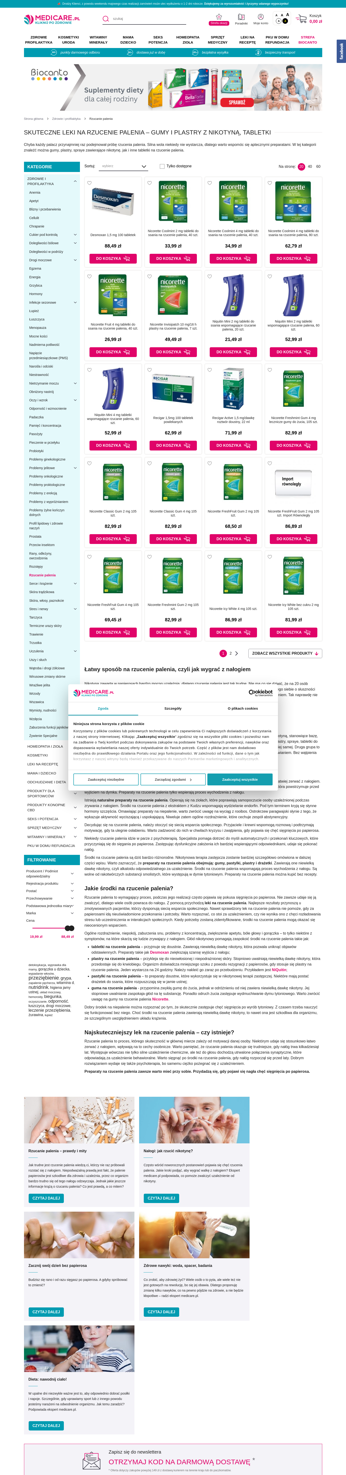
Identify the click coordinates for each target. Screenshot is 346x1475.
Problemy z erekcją (43, 493)
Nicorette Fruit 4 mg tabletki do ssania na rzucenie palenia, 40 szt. (113, 326)
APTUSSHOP (173, 1469)
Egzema (35, 268)
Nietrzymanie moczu (54, 383)
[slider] (67, 928)
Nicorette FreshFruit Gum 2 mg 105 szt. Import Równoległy (293, 513)
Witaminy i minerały (53, 836)
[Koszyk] (301, 18)
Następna (236, 653)
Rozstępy (36, 566)
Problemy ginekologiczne (47, 459)
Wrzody (34, 693)
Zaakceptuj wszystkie (240, 779)
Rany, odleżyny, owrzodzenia (40, 556)
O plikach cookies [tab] (243, 708)
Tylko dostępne (179, 166)
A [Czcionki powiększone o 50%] (282, 15)
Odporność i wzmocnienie (47, 408)
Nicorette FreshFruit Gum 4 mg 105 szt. (113, 607)
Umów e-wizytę (188, 1338)
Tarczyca (35, 617)
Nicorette (160, 999)
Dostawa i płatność (195, 1433)
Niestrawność (39, 375)
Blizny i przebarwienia (45, 209)
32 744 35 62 (219, 1369)
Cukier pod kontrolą (54, 234)
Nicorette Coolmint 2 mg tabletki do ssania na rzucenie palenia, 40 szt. (173, 233)
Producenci (189, 1406)
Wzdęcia (35, 719)
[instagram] (309, 1371)
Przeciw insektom (42, 545)
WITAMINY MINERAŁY (98, 39)
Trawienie (36, 634)
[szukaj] (144, 19)
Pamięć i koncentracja (45, 425)
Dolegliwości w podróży (46, 252)
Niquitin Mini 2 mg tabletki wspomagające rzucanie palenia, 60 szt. (294, 325)
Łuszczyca (36, 319)
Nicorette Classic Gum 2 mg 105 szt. (113, 513)
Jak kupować (191, 1426)
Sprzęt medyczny (53, 827)
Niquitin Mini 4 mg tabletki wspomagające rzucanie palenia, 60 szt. (113, 419)
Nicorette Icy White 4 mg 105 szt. (233, 609)
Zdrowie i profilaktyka (53, 181)
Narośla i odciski (41, 366)
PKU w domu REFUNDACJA (277, 39)
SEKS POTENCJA (158, 39)
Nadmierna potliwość (44, 345)
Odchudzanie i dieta (53, 782)
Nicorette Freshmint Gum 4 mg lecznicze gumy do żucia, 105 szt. (293, 420)
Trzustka (35, 643)
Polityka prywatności (117, 1426)
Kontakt (106, 1413)
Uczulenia (54, 651)
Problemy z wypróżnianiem (48, 502)
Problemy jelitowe (54, 468)
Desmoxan (159, 952)
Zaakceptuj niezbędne (106, 779)
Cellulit (34, 218)
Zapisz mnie (251, 1272)
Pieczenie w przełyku (44, 442)
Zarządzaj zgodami (173, 779)
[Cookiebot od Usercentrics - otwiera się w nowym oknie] (252, 693)
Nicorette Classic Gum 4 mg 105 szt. (173, 513)
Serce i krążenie (54, 583)
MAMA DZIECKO (128, 39)
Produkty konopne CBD (53, 808)
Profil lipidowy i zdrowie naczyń (46, 526)
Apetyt (33, 201)
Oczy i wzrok (54, 400)
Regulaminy (109, 1419)
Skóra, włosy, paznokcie (46, 600)
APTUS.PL (236, 1469)
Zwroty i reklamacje (116, 1440)
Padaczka (36, 417)
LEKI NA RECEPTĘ (247, 39)
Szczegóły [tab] (173, 708)
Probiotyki (36, 451)
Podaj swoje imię (88, 1262)
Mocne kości (38, 336)
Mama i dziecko (53, 773)
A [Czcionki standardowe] (276, 15)
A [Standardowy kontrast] (279, 21)
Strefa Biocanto (307, 39)
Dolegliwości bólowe (54, 243)
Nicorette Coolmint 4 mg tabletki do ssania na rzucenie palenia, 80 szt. (293, 233)
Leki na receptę (53, 764)
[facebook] (297, 1371)
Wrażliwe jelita (39, 685)
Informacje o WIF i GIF (290, 1413)
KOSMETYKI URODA (68, 39)
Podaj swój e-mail (167, 1262)
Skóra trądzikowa (41, 592)
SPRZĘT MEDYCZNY (217, 39)
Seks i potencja (53, 819)
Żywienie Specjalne (43, 736)
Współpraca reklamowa (119, 1433)
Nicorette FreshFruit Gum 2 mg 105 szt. (233, 513)
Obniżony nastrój (41, 392)
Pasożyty (35, 434)
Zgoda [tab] (103, 708)
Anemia (34, 192)
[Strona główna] (33, 118)
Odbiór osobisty (193, 1440)
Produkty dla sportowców (53, 794)
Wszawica (36, 702)
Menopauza (37, 328)
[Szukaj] (106, 19)
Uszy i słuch (38, 660)
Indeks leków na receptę (200, 1419)
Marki (184, 1413)
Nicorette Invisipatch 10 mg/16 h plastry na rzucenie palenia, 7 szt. (173, 326)
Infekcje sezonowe (54, 302)
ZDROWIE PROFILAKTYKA (38, 39)
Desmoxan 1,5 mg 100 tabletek (113, 235)
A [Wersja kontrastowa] (285, 21)
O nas (105, 1406)
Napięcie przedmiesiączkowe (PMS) (48, 355)
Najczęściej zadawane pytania (205, 1446)
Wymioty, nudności (42, 710)
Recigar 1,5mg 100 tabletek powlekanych (173, 420)
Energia (34, 277)
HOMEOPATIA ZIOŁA (187, 39)
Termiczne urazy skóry (45, 626)
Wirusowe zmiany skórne (47, 676)
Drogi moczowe (54, 260)
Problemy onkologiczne (46, 476)
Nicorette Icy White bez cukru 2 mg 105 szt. (293, 607)
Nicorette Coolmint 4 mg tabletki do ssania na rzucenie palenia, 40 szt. (233, 233)
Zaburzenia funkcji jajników (48, 727)
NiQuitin (279, 970)
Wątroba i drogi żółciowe (47, 668)
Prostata (35, 536)
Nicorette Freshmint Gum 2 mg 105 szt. (173, 607)
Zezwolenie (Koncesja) (290, 1406)
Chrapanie (36, 226)
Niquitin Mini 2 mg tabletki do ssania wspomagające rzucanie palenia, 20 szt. (233, 325)
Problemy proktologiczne (47, 485)
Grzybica (35, 285)
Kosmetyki (53, 755)
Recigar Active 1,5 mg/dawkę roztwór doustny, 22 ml (233, 420)
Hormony (35, 294)
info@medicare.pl (222, 1374)
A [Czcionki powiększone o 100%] (287, 15)
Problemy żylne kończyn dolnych (46, 512)
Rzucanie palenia (42, 575)
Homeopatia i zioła (53, 746)
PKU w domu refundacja (51, 846)
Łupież (34, 311)
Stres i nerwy (54, 609)
